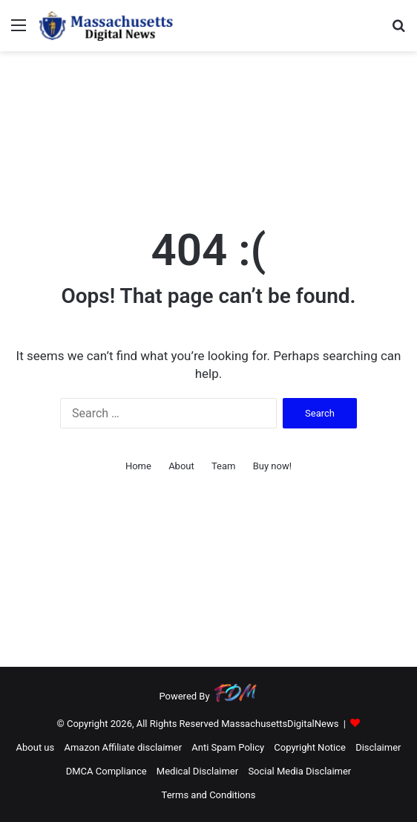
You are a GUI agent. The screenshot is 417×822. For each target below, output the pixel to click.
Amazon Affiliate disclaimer (123, 747)
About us (35, 747)
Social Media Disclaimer (299, 771)
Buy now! (272, 466)
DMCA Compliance (106, 771)
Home (138, 466)
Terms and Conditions (209, 794)
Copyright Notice (310, 747)
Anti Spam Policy (227, 747)
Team (223, 466)
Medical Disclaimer (197, 771)
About (181, 466)
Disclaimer (378, 747)
